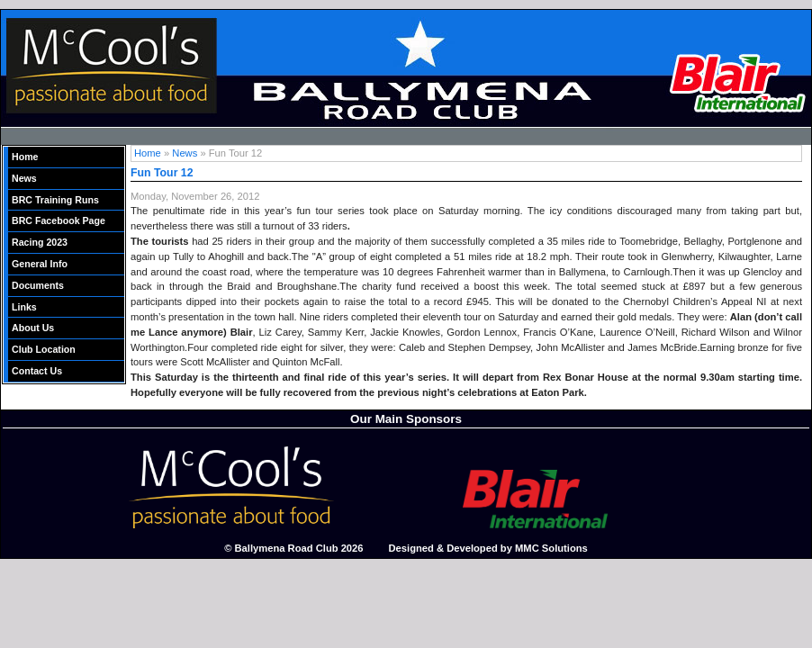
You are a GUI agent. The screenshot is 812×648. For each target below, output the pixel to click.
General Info (40, 263)
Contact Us (37, 370)
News (24, 178)
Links (24, 307)
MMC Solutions (551, 548)
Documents (38, 285)
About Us (33, 327)
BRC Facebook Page (58, 220)
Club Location (44, 349)
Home (25, 156)
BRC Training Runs (55, 199)
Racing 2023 (40, 242)
